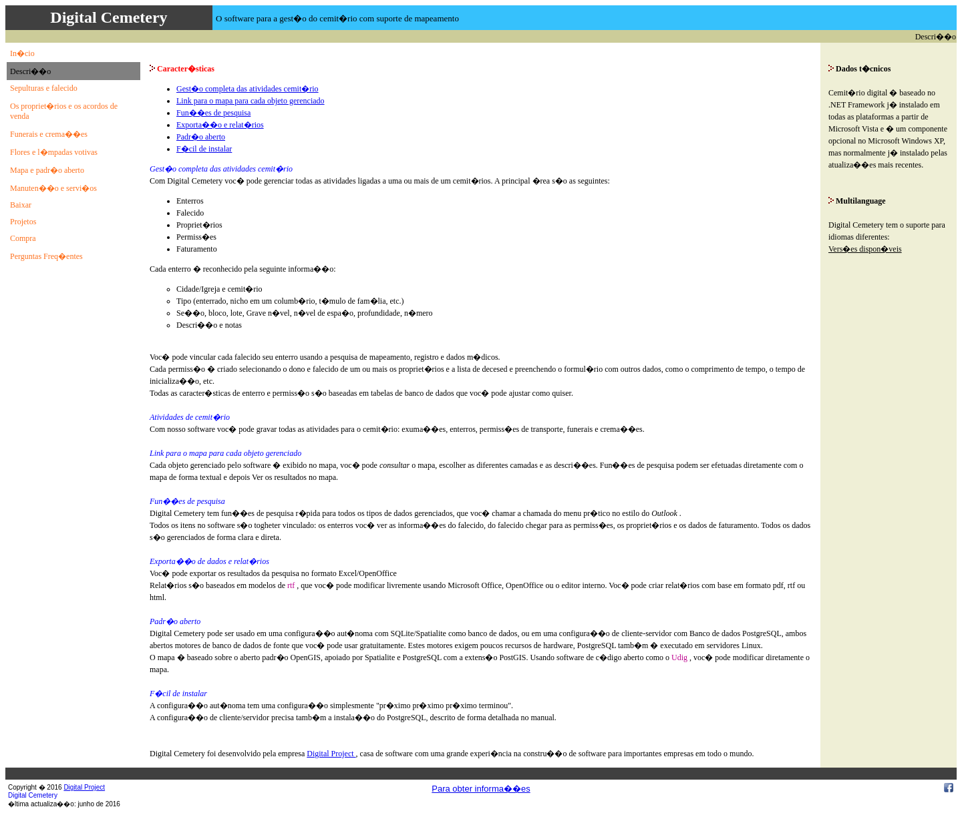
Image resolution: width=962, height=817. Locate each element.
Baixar (20, 205)
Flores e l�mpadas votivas (54, 152)
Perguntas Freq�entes (46, 256)
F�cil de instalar (204, 149)
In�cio (22, 53)
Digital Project (331, 753)
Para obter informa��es (481, 789)
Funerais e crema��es (49, 134)
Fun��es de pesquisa (213, 112)
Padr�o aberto (200, 137)
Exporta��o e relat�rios (220, 124)
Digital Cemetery (32, 795)
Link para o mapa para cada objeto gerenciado (250, 100)
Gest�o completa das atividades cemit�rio (247, 88)
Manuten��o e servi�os (53, 188)
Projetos (23, 221)
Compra (23, 238)
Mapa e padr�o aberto (47, 170)
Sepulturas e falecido (43, 88)
